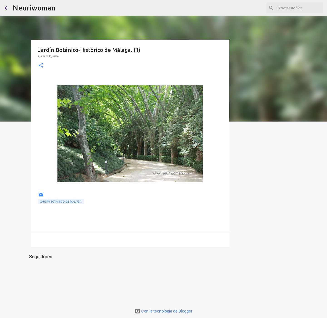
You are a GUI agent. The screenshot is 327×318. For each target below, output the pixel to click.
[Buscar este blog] (299, 8)
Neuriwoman (34, 8)
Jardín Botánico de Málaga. (61, 201)
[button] (41, 66)
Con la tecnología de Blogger (163, 311)
